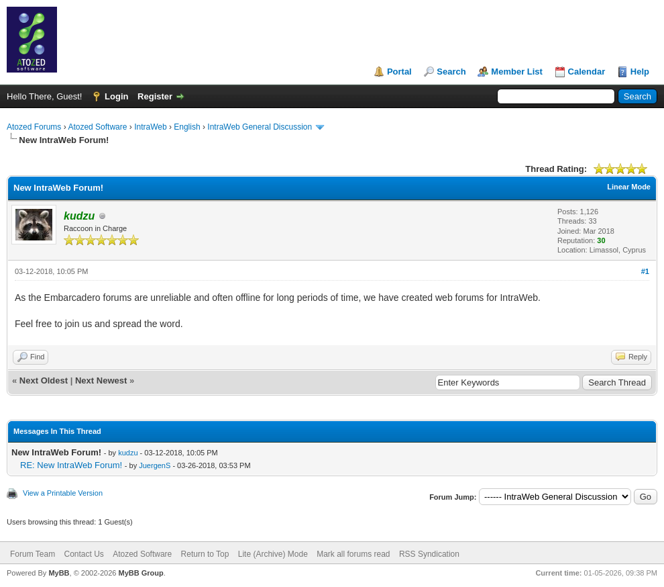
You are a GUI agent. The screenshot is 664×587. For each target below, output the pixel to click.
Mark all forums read (353, 554)
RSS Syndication (429, 554)
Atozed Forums (34, 127)
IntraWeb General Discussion (259, 127)
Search (451, 71)
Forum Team (32, 554)
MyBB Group (140, 573)
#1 (645, 271)
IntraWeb (150, 127)
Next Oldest (43, 380)
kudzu (127, 453)
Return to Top (205, 554)
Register (154, 96)
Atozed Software (97, 127)
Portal (399, 71)
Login (116, 96)
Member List (517, 71)
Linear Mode (629, 187)
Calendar (587, 71)
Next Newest (101, 380)
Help (639, 71)
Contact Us (83, 554)
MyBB (58, 573)
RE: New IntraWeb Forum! (71, 465)
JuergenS (154, 465)
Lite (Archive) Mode (273, 554)
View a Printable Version (63, 493)
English (187, 127)
